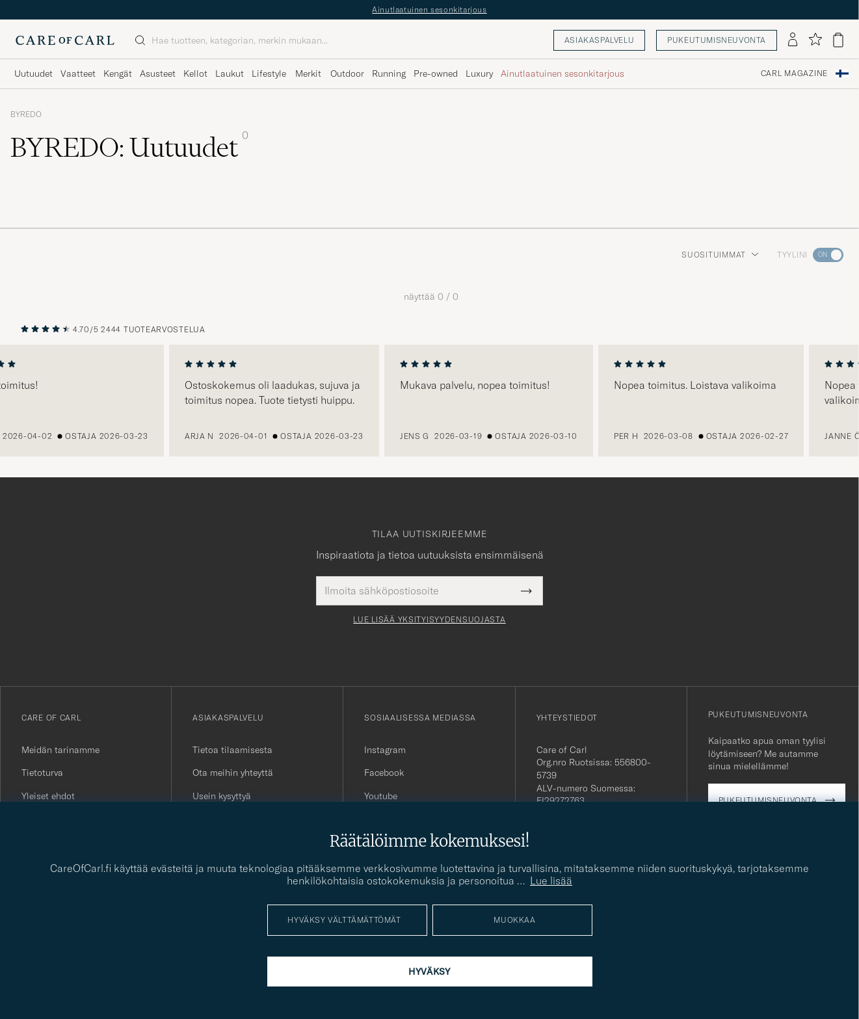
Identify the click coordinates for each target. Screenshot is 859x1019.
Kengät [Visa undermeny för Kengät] (117, 73)
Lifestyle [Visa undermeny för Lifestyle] (269, 73)
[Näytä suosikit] (815, 40)
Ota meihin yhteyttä (232, 772)
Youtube (380, 796)
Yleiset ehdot (48, 796)
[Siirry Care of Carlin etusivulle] (65, 40)
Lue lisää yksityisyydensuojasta (429, 620)
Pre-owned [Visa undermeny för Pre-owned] (436, 73)
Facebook (384, 772)
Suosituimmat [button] (720, 254)
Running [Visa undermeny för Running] (389, 73)
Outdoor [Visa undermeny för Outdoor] (347, 73)
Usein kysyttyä (221, 796)
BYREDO (26, 114)
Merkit (308, 73)
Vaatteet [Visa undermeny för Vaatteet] (78, 73)
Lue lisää (551, 880)
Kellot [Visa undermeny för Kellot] (195, 73)
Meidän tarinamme (60, 750)
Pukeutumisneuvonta (716, 40)
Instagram (385, 750)
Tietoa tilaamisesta (232, 750)
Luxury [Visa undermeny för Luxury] (479, 73)
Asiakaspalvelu (599, 40)
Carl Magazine (794, 73)
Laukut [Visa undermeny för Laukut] (229, 73)
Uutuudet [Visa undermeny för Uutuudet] (33, 73)
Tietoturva (42, 772)
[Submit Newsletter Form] (526, 590)
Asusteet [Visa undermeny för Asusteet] (158, 73)
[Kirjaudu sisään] (792, 40)
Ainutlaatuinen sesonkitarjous (429, 9)
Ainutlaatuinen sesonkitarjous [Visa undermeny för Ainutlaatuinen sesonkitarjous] (562, 73)
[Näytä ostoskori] (838, 40)
